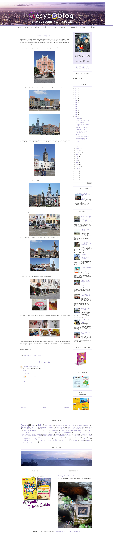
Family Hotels (88, 428)
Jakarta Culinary (77, 430)
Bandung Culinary (28, 427)
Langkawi (39, 434)
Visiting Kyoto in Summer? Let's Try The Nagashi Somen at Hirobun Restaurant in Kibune (86, 283)
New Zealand (72, 27)
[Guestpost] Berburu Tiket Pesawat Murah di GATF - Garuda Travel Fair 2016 (86, 269)
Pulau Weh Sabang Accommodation (49, 437)
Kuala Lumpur (67, 432)
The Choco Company (74, 531)
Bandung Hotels (42, 427)
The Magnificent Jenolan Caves (67, 476)
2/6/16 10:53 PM (33, 366)
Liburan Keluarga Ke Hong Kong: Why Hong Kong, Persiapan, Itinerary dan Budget (86, 218)
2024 (76, 90)
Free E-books (36, 27)
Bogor (83, 427)
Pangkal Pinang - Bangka (63, 435)
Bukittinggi (25, 428)
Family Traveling (30, 430)
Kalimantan (46, 432)
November (79, 148)
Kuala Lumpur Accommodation (81, 432)
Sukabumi (80, 439)
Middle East (92, 27)
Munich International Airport (83, 120)
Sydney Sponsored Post (54, 440)
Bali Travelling (69, 425)
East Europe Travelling (36, 355)
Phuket (90, 435)
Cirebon (42, 428)
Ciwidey (48, 428)
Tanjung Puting (74, 440)
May (77, 160)
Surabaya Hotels (35, 440)
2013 (76, 112)
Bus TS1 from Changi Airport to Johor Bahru (86, 321)
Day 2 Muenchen (80, 122)
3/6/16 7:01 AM (38, 376)
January (78, 168)
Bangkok (51, 427)
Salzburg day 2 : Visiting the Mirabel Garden (82, 132)
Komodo (58, 432)
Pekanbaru (73, 435)
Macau (57, 434)
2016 (76, 106)
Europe (82, 27)
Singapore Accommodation (42, 439)
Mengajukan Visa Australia (85, 230)
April (77, 162)
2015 (76, 108)
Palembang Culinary (47, 435)
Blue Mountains (76, 427)
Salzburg (68, 437)
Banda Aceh (79, 425)
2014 (76, 110)
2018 (76, 102)
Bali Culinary (48, 425)
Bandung (86, 425)
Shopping (90, 437)
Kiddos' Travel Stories (81, 193)
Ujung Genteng (24, 442)
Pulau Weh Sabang (34, 437)
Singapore (26, 439)
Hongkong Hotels (64, 430)
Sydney (43, 440)
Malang (75, 434)
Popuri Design (59, 531)
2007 (76, 177)
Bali (39, 425)
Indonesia (46, 27)
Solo (68, 439)
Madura (63, 434)
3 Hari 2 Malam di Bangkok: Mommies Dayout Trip (86, 295)
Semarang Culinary (76, 437)
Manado (83, 434)
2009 (76, 173)
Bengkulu (69, 427)
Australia (62, 27)
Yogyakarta (33, 442)
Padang (40, 435)
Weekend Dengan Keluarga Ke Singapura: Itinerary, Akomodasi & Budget (86, 197)
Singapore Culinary (58, 439)
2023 (76, 92)
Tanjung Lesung (65, 440)
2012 (76, 114)
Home (19, 27)
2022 (76, 94)
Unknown (25, 366)
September (79, 152)
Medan (88, 434)
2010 (76, 171)
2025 (76, 88)
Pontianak (25, 437)
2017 (76, 104)
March (77, 164)
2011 (76, 116)
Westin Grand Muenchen (82, 127)
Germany (47, 430)
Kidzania (52, 432)
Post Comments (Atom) (32, 410)
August (78, 154)
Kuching (33, 434)
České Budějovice (80, 142)
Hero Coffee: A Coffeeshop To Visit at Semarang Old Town (86, 243)
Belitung (63, 427)
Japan (90, 430)
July (77, 156)
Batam (58, 427)
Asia (54, 27)
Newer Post (23, 407)
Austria (33, 425)
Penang (79, 435)
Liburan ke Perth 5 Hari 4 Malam (85, 309)
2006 (76, 179)
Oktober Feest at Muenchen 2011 (83, 125)
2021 (76, 96)
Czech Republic (27, 355)
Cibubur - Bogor (34, 428)
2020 (76, 98)
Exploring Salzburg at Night (82, 136)
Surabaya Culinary (25, 440)
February (78, 166)
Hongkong (54, 430)
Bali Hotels (59, 425)
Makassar (69, 434)
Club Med (53, 428)
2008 (76, 175)
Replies (27, 373)
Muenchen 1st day (80, 129)
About (26, 27)
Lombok (51, 434)
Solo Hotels (73, 439)
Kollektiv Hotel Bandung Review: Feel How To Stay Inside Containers (86, 256)
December (78, 118)
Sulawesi (86, 439)
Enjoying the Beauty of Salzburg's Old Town (81, 139)
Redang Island (61, 437)
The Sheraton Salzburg (81, 134)
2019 (76, 100)
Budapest (89, 427)
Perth (85, 435)
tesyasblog (30, 376)
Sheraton (84, 437)
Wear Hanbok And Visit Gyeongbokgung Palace (86, 334)
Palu (55, 435)
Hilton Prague (79, 144)
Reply (24, 370)
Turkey (88, 440)
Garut (42, 430)
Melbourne (23, 435)
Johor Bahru (27, 432)
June (77, 158)
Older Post (66, 407)
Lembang (45, 434)
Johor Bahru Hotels (37, 432)
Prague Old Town (80, 146)
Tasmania (81, 440)
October (78, 150)
